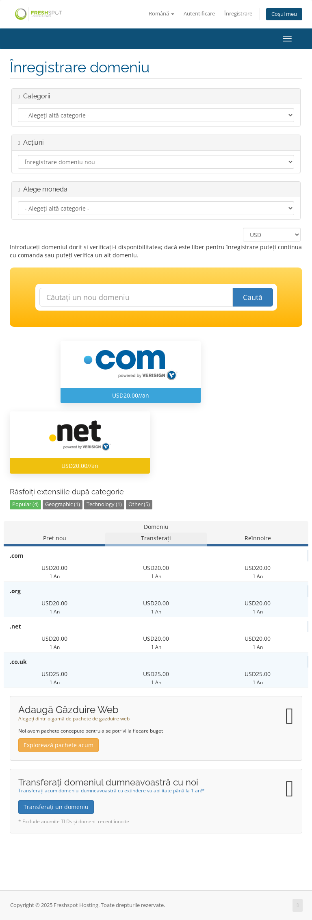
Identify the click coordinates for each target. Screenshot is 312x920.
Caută (252, 297)
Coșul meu (284, 14)
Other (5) (139, 504)
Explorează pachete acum (58, 745)
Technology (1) (104, 504)
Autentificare (199, 13)
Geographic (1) (62, 504)
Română (161, 13)
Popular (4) (25, 504)
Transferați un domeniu (56, 807)
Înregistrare (238, 13)
